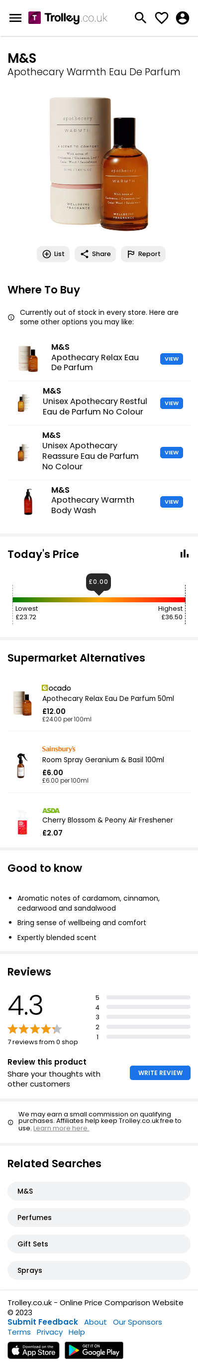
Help (77, 1332)
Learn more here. (61, 1128)
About (95, 1322)
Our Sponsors (137, 1322)
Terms (19, 1332)
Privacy (50, 1332)
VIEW (172, 359)
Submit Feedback (42, 1322)
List (53, 254)
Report (143, 254)
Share (95, 254)
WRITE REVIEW (160, 1073)
